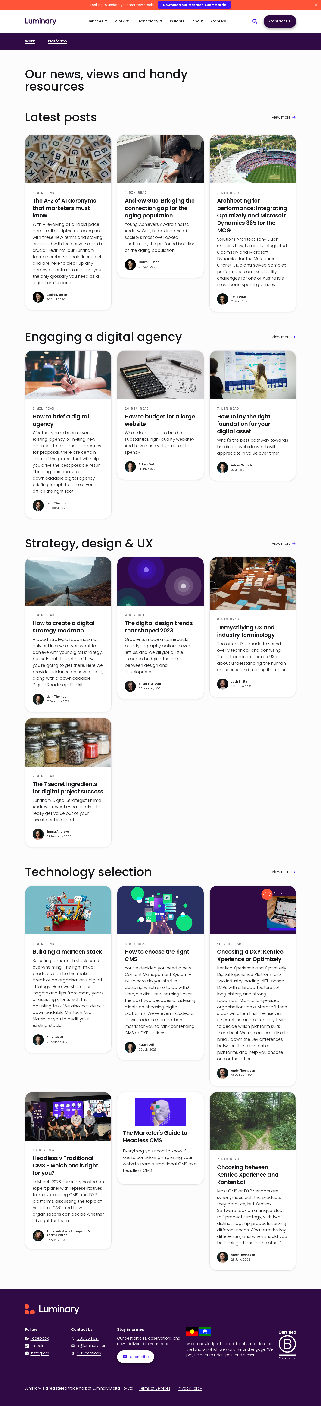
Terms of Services (154, 1388)
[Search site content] (255, 21)
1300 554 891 (85, 1338)
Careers (218, 21)
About (198, 21)
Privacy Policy (190, 1388)
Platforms (57, 41)
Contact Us (280, 21)
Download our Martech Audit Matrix (194, 5)
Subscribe (136, 1356)
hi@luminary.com (89, 1345)
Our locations (89, 1353)
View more (281, 117)
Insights (177, 21)
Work (30, 41)
